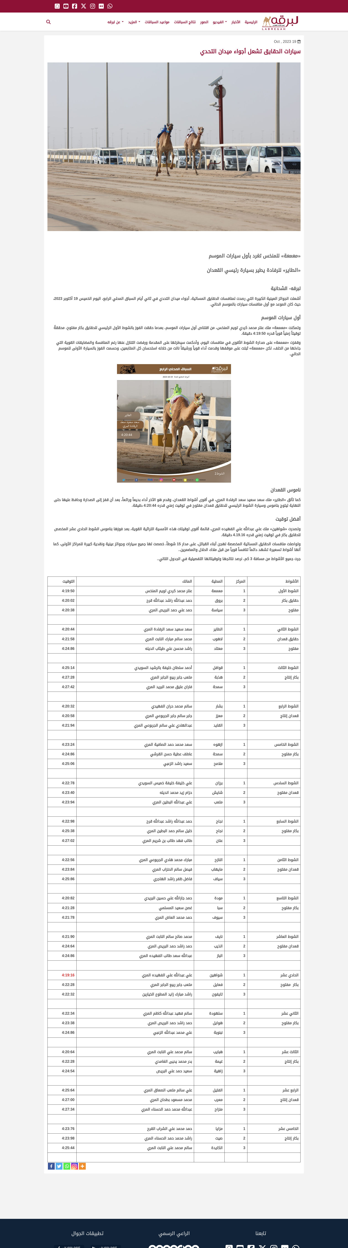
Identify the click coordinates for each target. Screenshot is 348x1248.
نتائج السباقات (185, 22)
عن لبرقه (115, 22)
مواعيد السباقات (157, 22)
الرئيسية (251, 22)
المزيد (134, 22)
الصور (204, 22)
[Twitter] (59, 1166)
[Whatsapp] (66, 1166)
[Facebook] (51, 1166)
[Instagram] (74, 1166)
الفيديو (220, 22)
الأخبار (235, 22)
